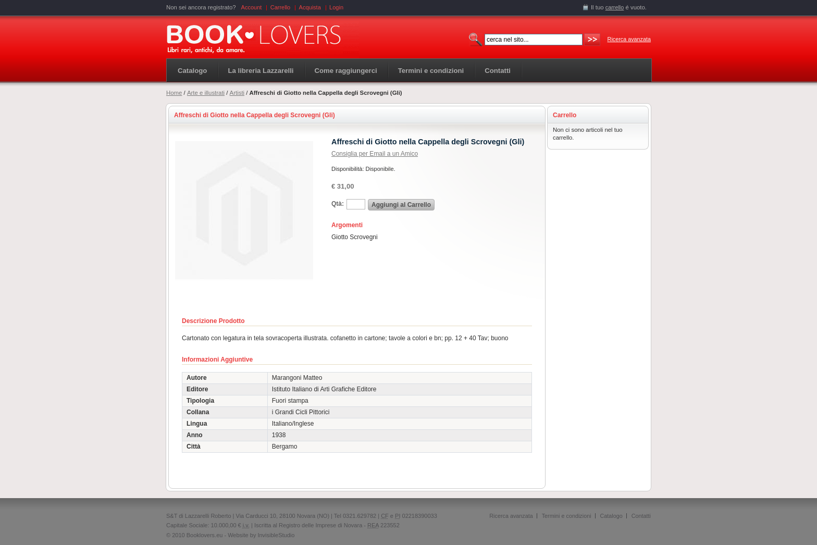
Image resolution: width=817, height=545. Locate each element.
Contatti (641, 516)
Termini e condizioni (566, 516)
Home (174, 93)
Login (336, 7)
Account (251, 7)
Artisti (237, 93)
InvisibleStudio (275, 535)
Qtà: (337, 203)
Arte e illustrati (206, 93)
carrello (614, 7)
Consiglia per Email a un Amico (374, 153)
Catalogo (192, 71)
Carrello (280, 7)
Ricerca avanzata (629, 39)
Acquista (310, 7)
